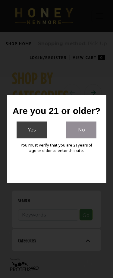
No (81, 130)
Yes (32, 130)
